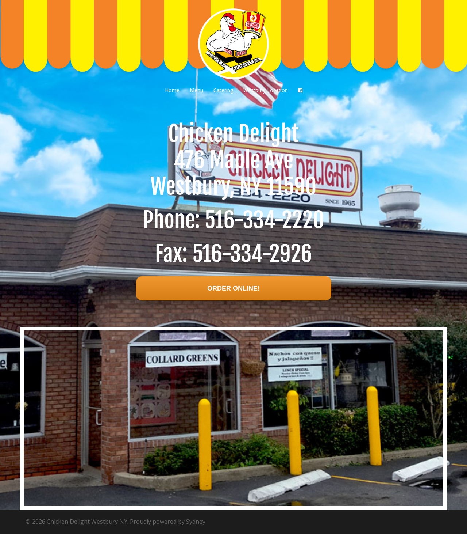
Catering (223, 90)
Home (172, 90)
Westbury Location (265, 90)
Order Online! (233, 288)
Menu (196, 90)
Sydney (195, 522)
